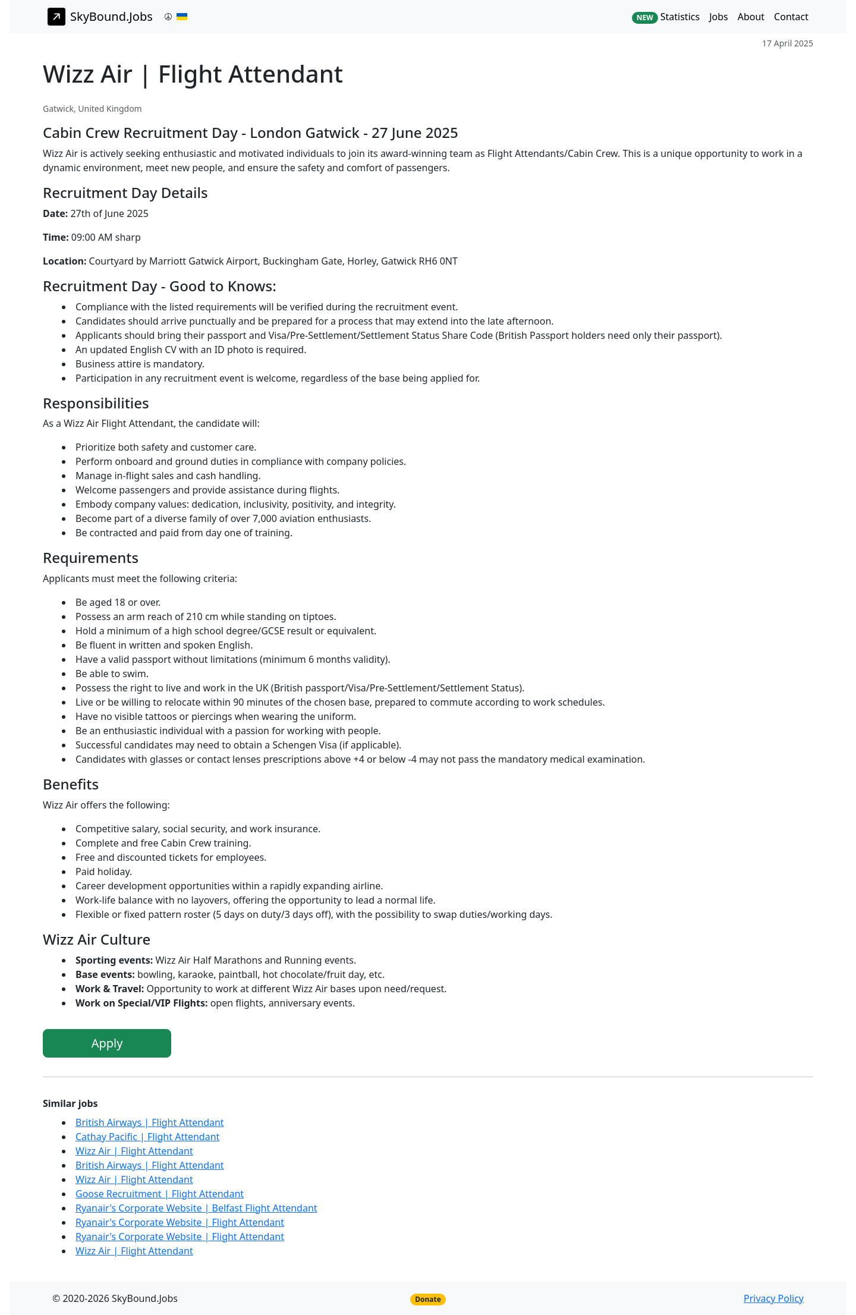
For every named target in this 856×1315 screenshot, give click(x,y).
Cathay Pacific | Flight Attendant (147, 1136)
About (751, 16)
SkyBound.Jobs (100, 17)
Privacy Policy (774, 1298)
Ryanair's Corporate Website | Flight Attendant (179, 1222)
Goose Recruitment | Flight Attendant (159, 1193)
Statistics (666, 17)
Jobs (718, 16)
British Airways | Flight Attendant (149, 1122)
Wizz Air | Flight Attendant (134, 1150)
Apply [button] (107, 1043)
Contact (791, 16)
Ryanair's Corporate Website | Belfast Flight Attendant (196, 1208)
